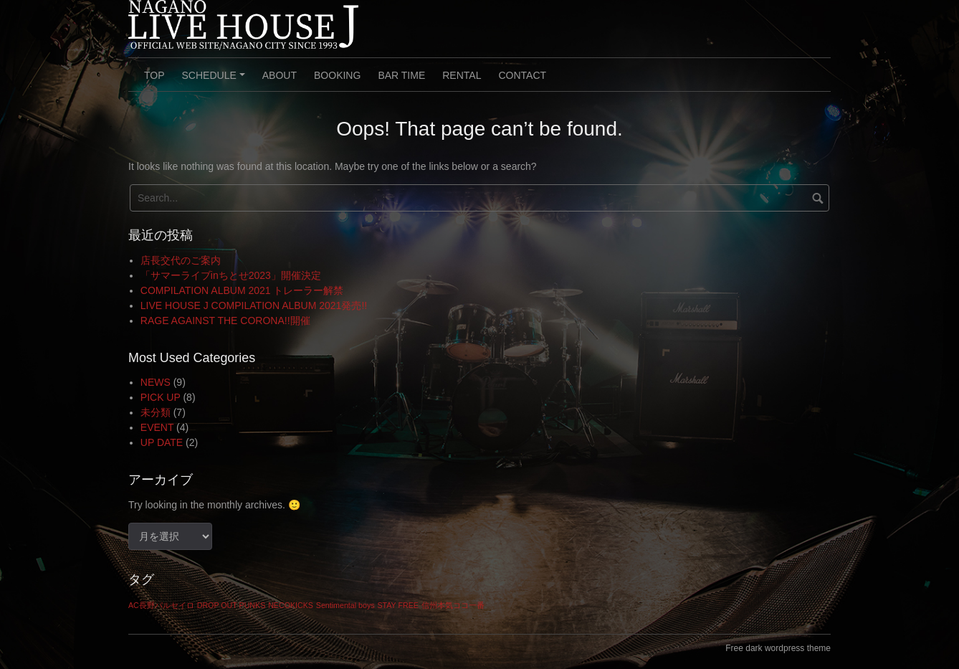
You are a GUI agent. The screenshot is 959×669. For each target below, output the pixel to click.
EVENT (156, 427)
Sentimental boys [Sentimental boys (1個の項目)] (345, 605)
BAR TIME (401, 75)
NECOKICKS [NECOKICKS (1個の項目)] (290, 605)
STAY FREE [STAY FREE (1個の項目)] (397, 605)
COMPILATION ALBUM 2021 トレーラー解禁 (242, 290)
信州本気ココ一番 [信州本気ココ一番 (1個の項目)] (453, 605)
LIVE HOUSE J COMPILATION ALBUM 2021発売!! (253, 305)
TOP (154, 75)
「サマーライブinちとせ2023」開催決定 (230, 275)
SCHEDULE (215, 80)
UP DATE (161, 442)
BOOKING (337, 75)
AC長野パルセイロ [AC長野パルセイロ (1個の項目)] (161, 605)
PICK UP (160, 397)
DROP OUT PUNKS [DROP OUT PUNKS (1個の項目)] (231, 605)
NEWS (155, 382)
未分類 (155, 412)
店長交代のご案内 (180, 260)
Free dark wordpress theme (778, 648)
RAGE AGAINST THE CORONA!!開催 (225, 320)
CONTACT (522, 75)
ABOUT (279, 75)
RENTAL (461, 75)
